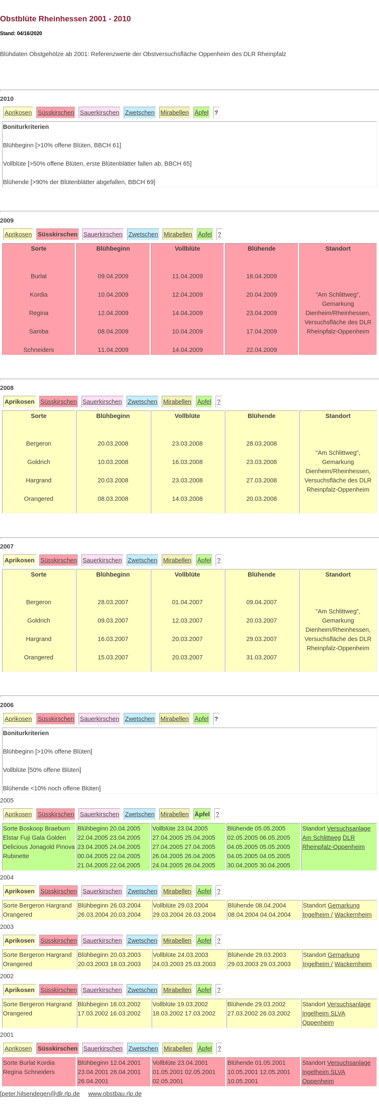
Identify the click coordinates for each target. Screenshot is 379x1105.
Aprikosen (18, 112)
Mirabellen (174, 112)
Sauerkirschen (99, 112)
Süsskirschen (56, 112)
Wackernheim (352, 914)
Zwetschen (140, 112)
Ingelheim (316, 1013)
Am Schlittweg (321, 837)
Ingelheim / (318, 914)
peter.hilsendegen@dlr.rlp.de (41, 1093)
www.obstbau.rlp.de (115, 1093)
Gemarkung (344, 905)
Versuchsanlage (349, 828)
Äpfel (202, 112)
